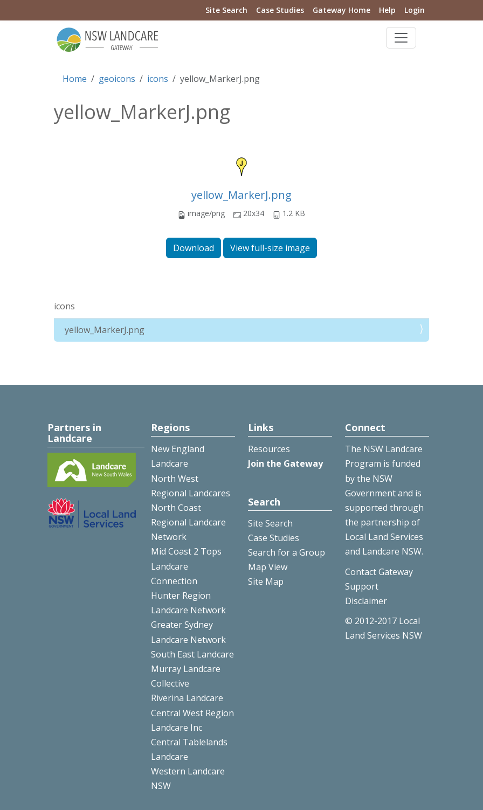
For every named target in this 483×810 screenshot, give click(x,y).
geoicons (117, 79)
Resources (269, 449)
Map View (267, 567)
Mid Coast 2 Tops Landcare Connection (186, 565)
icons (157, 79)
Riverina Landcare (187, 698)
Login (414, 10)
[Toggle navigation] (401, 38)
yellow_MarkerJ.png (241, 195)
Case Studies (280, 10)
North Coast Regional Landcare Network (188, 522)
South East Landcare (192, 654)
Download (193, 248)
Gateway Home (341, 10)
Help (387, 10)
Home (75, 79)
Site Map (266, 581)
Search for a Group (286, 552)
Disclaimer (366, 601)
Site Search (226, 10)
